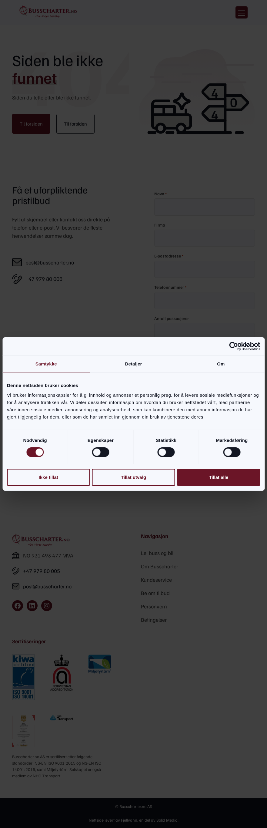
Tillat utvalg (133, 477)
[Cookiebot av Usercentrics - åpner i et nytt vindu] (233, 346)
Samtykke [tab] (46, 363)
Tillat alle (218, 477)
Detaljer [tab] (133, 363)
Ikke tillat (48, 477)
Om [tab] (221, 363)
